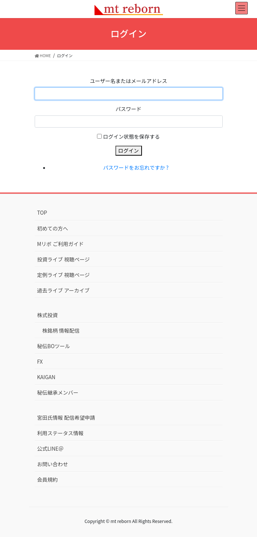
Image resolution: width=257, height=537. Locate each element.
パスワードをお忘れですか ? (136, 167)
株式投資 (47, 315)
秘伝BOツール (53, 346)
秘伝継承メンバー (58, 392)
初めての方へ (52, 228)
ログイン (128, 150)
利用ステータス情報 (60, 433)
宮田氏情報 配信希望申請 (66, 417)
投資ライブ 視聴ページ (63, 259)
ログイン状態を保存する (131, 136)
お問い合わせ (52, 464)
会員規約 (47, 479)
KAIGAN (46, 377)
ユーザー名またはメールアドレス (128, 80)
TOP (42, 212)
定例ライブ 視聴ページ (63, 274)
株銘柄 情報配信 (61, 330)
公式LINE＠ (50, 448)
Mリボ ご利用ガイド (60, 243)
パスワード (129, 108)
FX (40, 361)
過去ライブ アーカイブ (63, 290)
